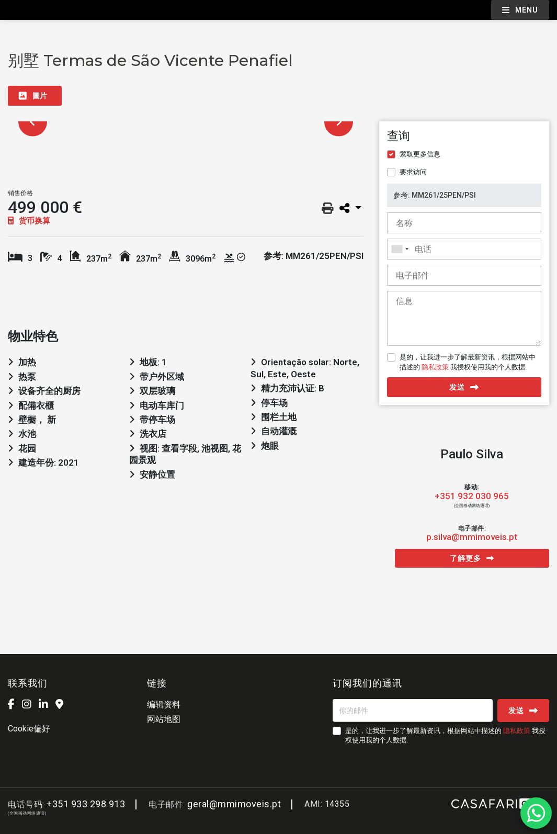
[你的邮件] (413, 710)
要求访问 (413, 172)
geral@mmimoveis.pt (234, 803)
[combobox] (464, 249)
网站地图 (163, 719)
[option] (185, 121)
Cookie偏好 (29, 729)
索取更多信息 (420, 154)
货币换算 (29, 221)
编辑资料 (163, 704)
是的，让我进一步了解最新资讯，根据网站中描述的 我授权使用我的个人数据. (468, 361)
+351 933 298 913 (86, 803)
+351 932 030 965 (472, 496)
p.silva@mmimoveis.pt (471, 537)
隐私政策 (435, 367)
